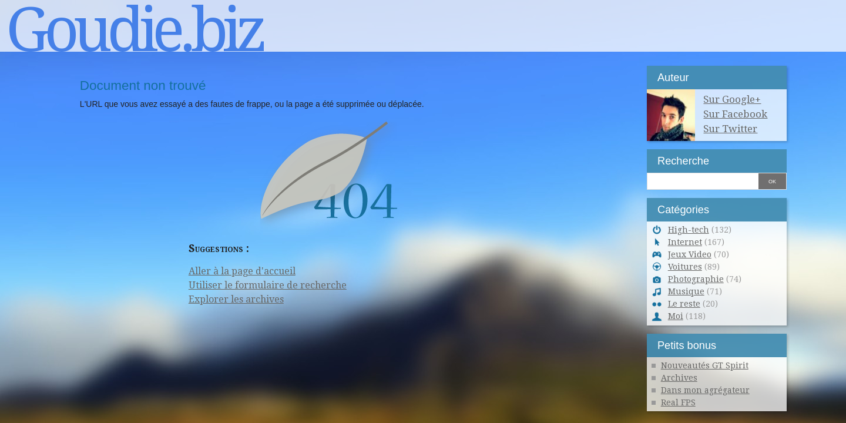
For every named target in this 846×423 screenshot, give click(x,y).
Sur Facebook (735, 114)
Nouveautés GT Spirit (704, 365)
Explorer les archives (236, 299)
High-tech (688, 229)
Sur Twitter (730, 129)
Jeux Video (689, 254)
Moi (675, 316)
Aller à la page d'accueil (242, 271)
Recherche (683, 161)
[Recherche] (702, 180)
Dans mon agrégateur (705, 390)
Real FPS (678, 402)
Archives (679, 377)
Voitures (685, 266)
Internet (685, 242)
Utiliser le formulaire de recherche (268, 285)
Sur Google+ (732, 99)
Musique (686, 291)
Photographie (696, 279)
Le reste (684, 303)
